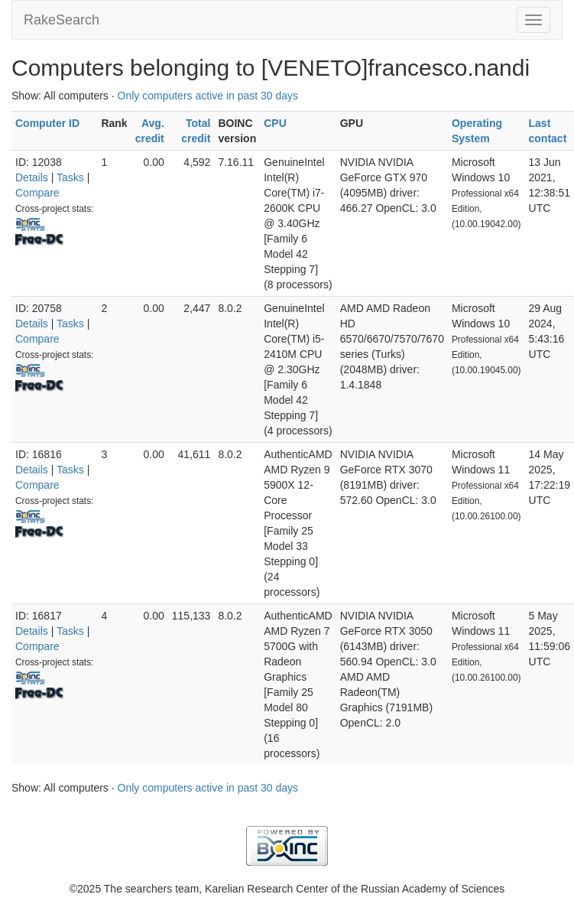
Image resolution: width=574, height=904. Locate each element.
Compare (37, 193)
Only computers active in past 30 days (208, 95)
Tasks (70, 177)
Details (31, 177)
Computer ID (47, 123)
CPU (275, 123)
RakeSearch (61, 20)
